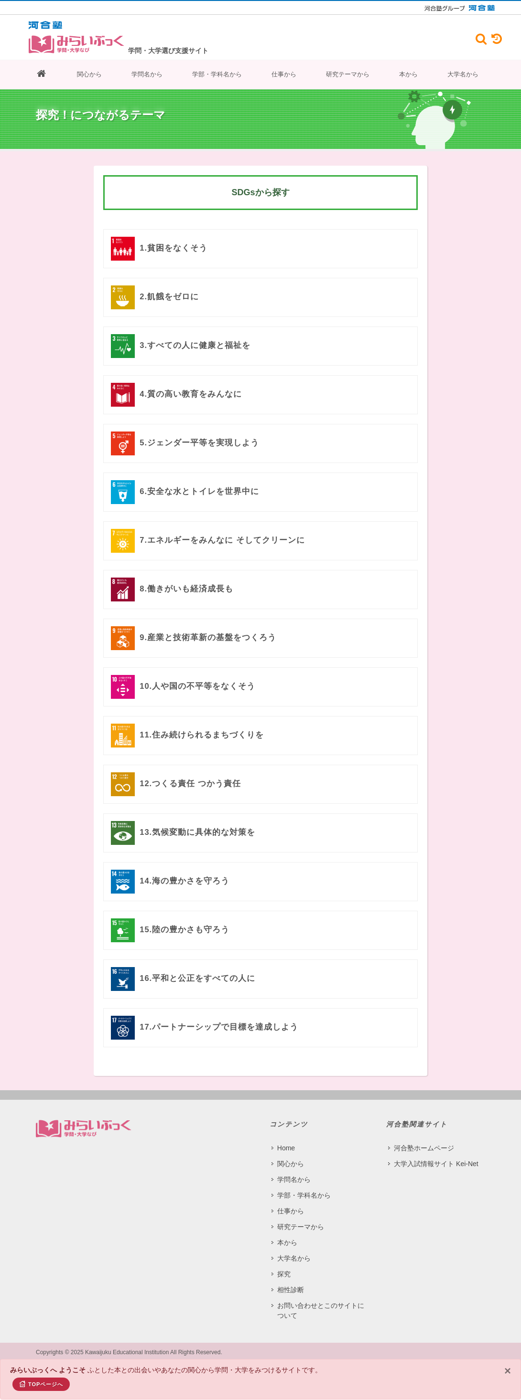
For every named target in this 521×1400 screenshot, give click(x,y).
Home (286, 1148)
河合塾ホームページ (424, 1148)
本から (408, 74)
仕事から (283, 74)
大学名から (462, 74)
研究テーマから (347, 74)
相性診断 (290, 1290)
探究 (284, 1274)
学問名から (147, 74)
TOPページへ (41, 1383)
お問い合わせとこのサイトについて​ (320, 1310)
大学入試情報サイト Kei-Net (436, 1164)
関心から (89, 74)
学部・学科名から (217, 74)
